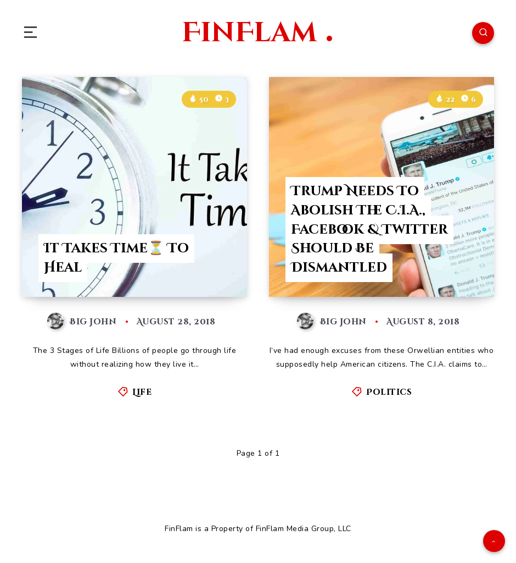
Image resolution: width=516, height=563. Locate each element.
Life (142, 392)
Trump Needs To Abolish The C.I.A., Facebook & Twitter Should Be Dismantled (369, 230)
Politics (389, 392)
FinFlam (257, 32)
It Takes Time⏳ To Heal (116, 258)
